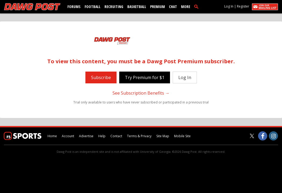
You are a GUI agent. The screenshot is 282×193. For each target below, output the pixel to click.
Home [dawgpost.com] (52, 136)
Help (102, 136)
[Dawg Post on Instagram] (273, 135)
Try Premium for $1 (144, 77)
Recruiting (113, 6)
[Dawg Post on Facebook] (262, 135)
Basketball (136, 6)
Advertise (86, 136)
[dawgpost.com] (32, 6)
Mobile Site (182, 136)
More (185, 6)
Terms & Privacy (139, 136)
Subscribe (101, 77)
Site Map (162, 136)
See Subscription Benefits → (141, 93)
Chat (173, 6)
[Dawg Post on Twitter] (251, 135)
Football (92, 6)
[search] (197, 6)
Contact (116, 136)
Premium (157, 6)
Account (68, 136)
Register (243, 6)
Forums (74, 6)
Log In (228, 6)
